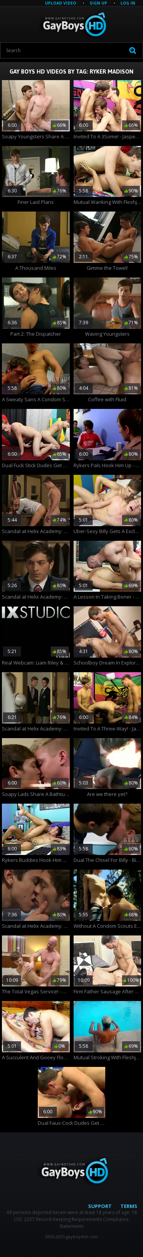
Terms (129, 1206)
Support (100, 1206)
